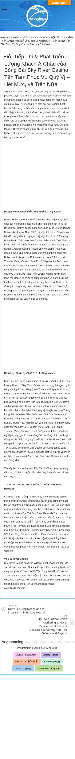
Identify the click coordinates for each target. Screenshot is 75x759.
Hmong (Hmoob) (51, 610)
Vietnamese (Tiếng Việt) (48, 624)
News (16, 37)
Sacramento (42, 37)
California (27, 37)
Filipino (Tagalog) (23, 624)
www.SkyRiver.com (14, 543)
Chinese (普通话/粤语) (26, 610)
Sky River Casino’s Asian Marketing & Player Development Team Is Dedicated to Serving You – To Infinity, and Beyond (47, 580)
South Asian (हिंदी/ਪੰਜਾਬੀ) (26, 617)
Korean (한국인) (52, 617)
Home (5, 37)
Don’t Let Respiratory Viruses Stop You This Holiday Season (27, 565)
